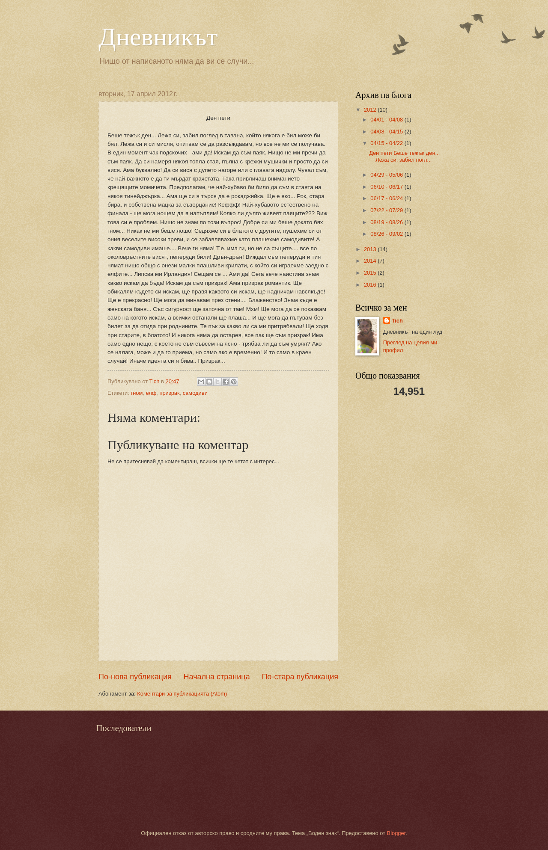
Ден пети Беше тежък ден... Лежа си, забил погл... (404, 156)
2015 (371, 273)
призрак (169, 393)
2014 (371, 261)
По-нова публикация (135, 676)
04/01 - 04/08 (387, 119)
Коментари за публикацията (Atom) (182, 693)
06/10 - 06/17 (387, 187)
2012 (371, 110)
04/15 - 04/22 (387, 143)
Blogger (396, 833)
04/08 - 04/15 (387, 131)
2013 (371, 249)
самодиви (195, 393)
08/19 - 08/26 (387, 222)
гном (137, 393)
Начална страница (217, 676)
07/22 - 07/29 (387, 210)
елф (151, 393)
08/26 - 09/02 (387, 234)
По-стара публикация (300, 676)
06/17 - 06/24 (387, 198)
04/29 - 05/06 (387, 175)
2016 (371, 284)
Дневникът (158, 37)
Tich (397, 320)
